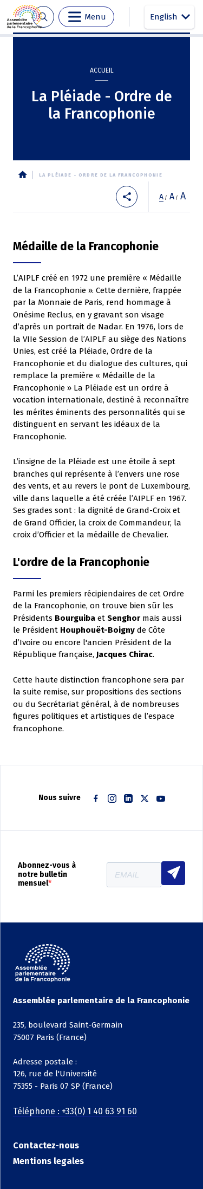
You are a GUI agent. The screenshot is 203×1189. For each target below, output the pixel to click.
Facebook (95, 798)
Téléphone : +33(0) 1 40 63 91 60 (75, 1111)
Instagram (112, 798)
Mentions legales (48, 1161)
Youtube (160, 798)
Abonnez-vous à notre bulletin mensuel (47, 874)
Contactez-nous (46, 1145)
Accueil (102, 70)
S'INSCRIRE (173, 873)
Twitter (144, 798)
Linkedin (128, 798)
